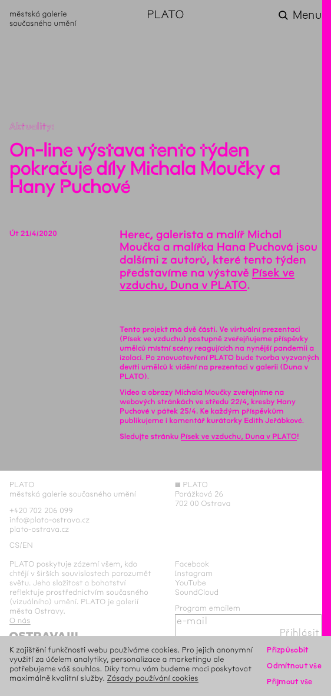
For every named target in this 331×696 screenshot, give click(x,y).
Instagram (194, 574)
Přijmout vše (289, 682)
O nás (20, 621)
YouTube (190, 583)
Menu (307, 15)
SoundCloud (197, 592)
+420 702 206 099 (41, 511)
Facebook (192, 564)
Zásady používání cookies (152, 678)
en (27, 545)
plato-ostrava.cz (39, 529)
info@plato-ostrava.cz (49, 520)
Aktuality (30, 127)
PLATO (165, 15)
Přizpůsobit (287, 650)
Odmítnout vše (294, 666)
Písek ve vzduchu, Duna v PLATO (207, 279)
